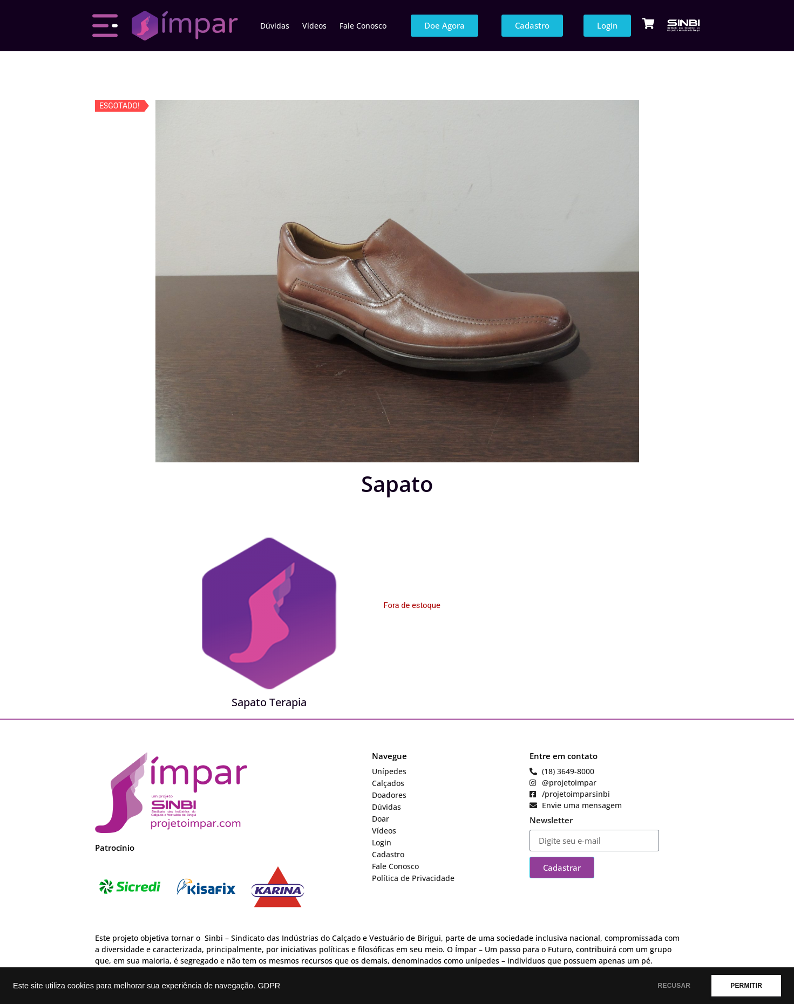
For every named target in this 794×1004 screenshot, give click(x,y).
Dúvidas (274, 26)
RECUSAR (674, 985)
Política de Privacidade (413, 878)
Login (381, 842)
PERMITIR (746, 985)
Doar (380, 819)
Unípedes (389, 771)
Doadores (389, 795)
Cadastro (388, 854)
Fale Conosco (363, 26)
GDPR (268, 985)
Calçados (388, 783)
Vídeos (314, 26)
